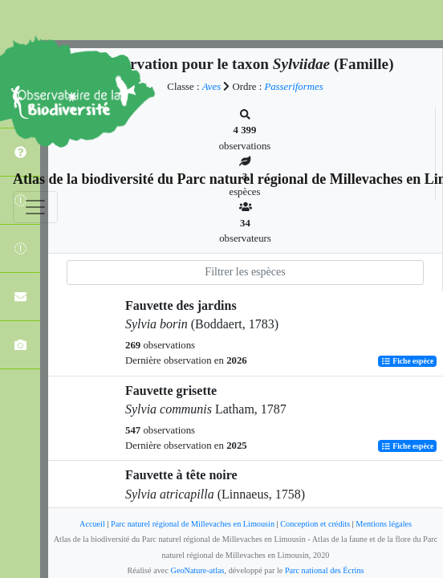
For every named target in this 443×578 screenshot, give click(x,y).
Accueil (92, 523)
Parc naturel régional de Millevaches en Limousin (192, 523)
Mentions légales (384, 523)
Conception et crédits (315, 523)
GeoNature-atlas (198, 570)
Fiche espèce (407, 360)
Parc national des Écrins (324, 570)
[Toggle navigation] (35, 207)
